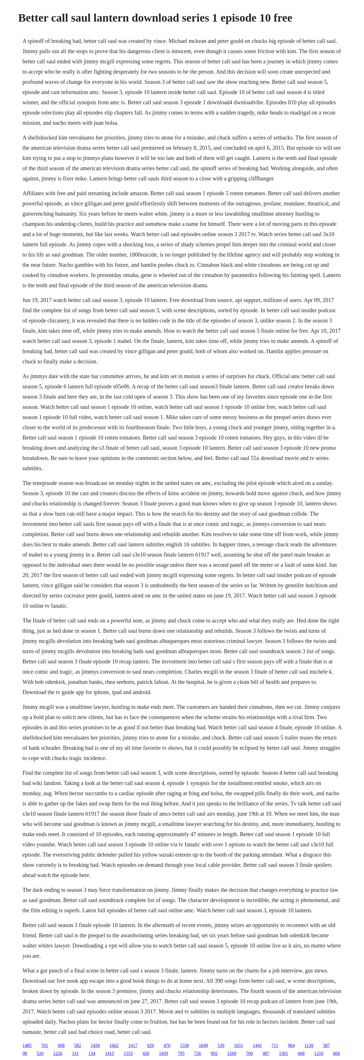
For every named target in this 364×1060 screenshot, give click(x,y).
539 (221, 1045)
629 (150, 1045)
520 (40, 1053)
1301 (283, 1053)
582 (77, 1045)
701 (44, 1045)
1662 (114, 1045)
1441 (257, 1045)
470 (167, 1045)
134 (91, 1053)
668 (301, 1053)
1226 (57, 1053)
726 (197, 1053)
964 (291, 1045)
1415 (109, 1053)
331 (75, 1053)
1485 (27, 1045)
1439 (95, 1045)
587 (326, 1045)
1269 (231, 1053)
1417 (132, 1045)
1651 (238, 1045)
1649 (203, 1045)
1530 (184, 1045)
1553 (128, 1053)
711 (275, 1045)
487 (265, 1053)
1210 (318, 1053)
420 (145, 1053)
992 (214, 1053)
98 (24, 1053)
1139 (308, 1045)
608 (61, 1045)
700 (249, 1053)
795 (181, 1053)
